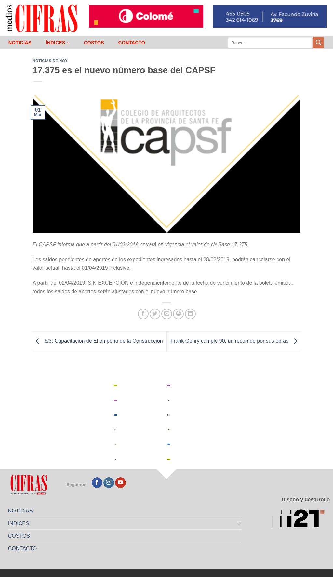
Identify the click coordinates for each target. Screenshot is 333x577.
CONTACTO (131, 42)
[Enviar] (318, 42)
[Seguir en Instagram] (108, 482)
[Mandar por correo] (166, 314)
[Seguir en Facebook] (97, 482)
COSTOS (94, 42)
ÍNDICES (58, 43)
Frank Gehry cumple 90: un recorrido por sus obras (235, 341)
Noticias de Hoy (50, 61)
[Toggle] (239, 523)
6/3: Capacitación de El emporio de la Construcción (98, 341)
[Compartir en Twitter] (155, 314)
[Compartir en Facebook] (143, 314)
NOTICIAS (20, 42)
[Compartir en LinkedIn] (190, 314)
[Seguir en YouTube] (120, 482)
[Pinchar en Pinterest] (178, 314)
